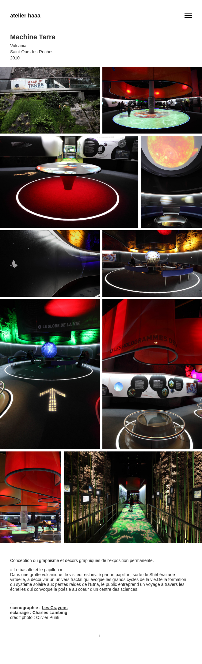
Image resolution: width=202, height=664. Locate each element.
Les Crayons (54, 607)
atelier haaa (25, 16)
